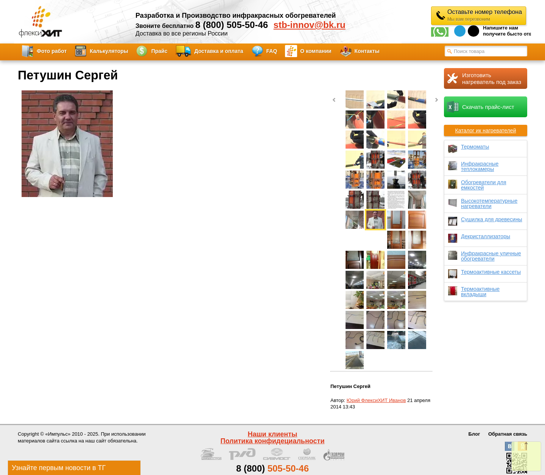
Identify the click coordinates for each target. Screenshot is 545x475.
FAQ (271, 51)
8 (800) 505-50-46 (231, 25)
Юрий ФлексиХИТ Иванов (376, 400)
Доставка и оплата (219, 51)
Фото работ (52, 51)
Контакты (367, 51)
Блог (474, 434)
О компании (315, 51)
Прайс (159, 51)
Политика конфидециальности (273, 441)
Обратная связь (507, 434)
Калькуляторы (109, 51)
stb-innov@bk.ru (310, 25)
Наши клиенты (272, 434)
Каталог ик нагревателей (485, 130)
